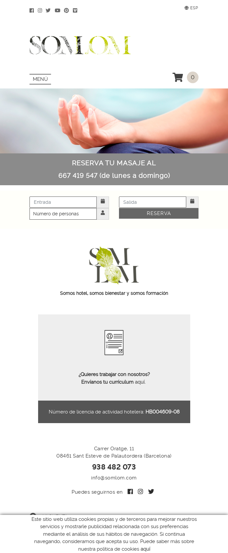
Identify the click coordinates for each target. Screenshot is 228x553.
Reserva (159, 213)
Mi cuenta (48, 516)
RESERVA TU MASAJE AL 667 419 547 (114, 169)
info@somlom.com (114, 478)
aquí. (140, 382)
